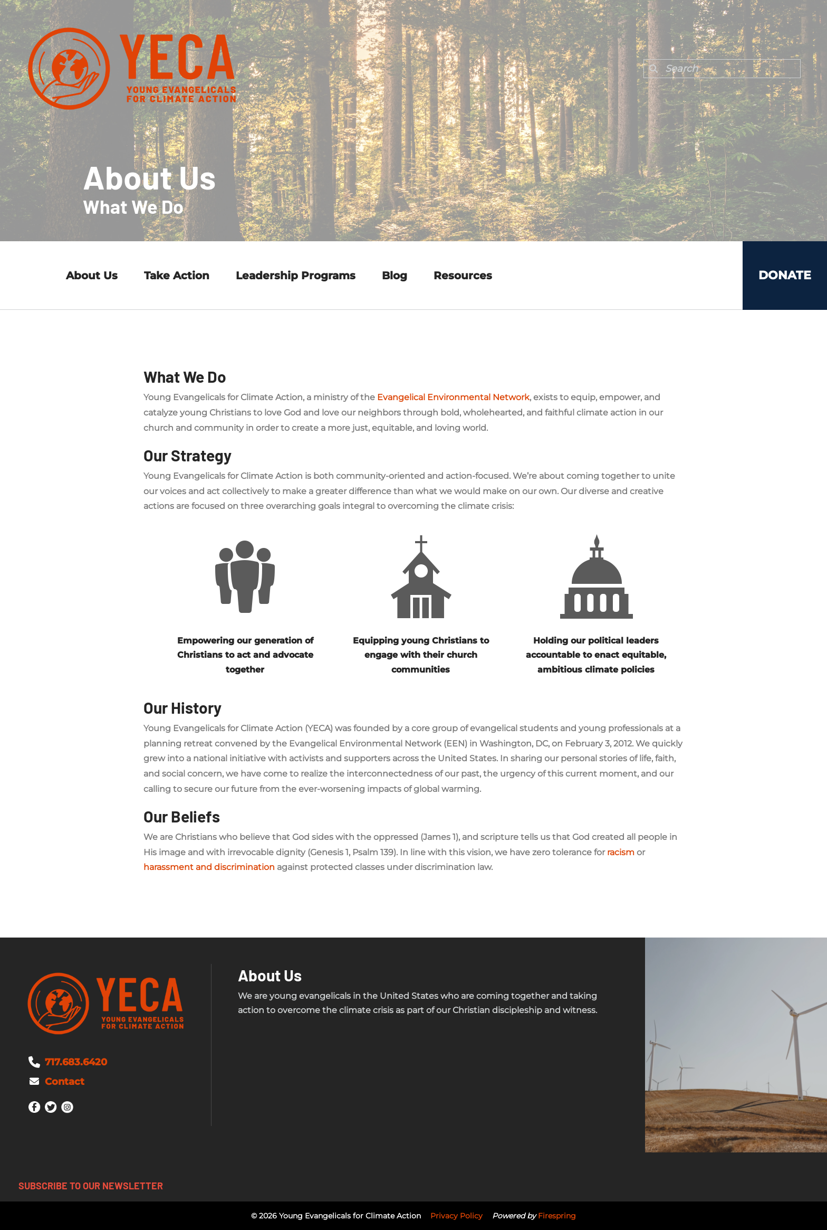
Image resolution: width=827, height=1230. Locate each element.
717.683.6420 (76, 1062)
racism (620, 852)
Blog (394, 275)
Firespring (557, 1215)
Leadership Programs (295, 275)
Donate (784, 275)
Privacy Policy (456, 1215)
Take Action (176, 275)
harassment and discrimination (209, 867)
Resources (463, 275)
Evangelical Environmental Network (453, 397)
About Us (92, 275)
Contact (64, 1081)
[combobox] (722, 68)
